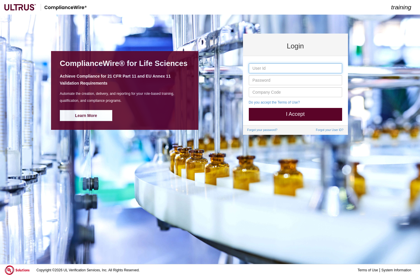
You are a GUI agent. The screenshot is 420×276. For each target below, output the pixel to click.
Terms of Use (368, 270)
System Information (396, 270)
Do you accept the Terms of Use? (274, 102)
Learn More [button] (86, 115)
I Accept (295, 114)
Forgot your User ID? (329, 130)
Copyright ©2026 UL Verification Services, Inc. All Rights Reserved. (88, 270)
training (401, 7)
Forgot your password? (262, 130)
